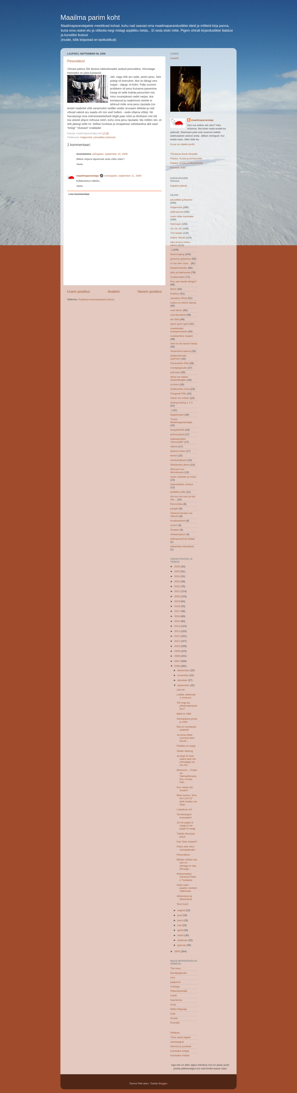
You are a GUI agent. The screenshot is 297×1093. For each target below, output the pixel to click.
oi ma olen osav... (180, 263)
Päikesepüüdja (178, 990)
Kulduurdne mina (180, 389)
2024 (177, 576)
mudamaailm (177, 277)
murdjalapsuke (178, 367)
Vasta (79, 164)
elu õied (174, 319)
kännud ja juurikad (180, 1046)
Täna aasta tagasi (180, 1037)
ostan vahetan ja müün (183, 476)
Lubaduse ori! (184, 809)
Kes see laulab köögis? (183, 281)
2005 (177, 951)
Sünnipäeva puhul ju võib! (187, 720)
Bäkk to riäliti (184, 713)
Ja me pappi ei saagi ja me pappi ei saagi (186, 825)
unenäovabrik (178, 314)
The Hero (175, 968)
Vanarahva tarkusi (180, 351)
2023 (177, 581)
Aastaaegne (177, 1041)
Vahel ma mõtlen (179, 398)
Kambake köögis (179, 1050)
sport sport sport (179, 323)
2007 (177, 661)
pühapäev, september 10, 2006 (110, 154)
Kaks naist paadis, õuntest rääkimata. (187, 888)
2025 (177, 571)
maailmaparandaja (87, 175)
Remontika (176, 504)
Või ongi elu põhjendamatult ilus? (187, 705)
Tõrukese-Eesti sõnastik (184, 154)
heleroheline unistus (181, 484)
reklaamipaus (177, 534)
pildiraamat (176, 211)
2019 (177, 601)
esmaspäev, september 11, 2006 (122, 175)
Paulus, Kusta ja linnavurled (186, 158)
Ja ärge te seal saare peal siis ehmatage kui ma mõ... (186, 760)
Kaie (172, 1013)
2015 (177, 621)
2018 (177, 606)
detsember (183, 670)
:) (171, 249)
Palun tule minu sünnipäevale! (186, 848)
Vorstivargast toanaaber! (184, 816)
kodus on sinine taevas (183, 302)
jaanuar (182, 945)
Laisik (173, 995)
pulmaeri (175, 372)
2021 (177, 591)
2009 (177, 651)
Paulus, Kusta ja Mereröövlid (186, 163)
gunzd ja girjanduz (180, 258)
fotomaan (175, 224)
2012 (177, 636)
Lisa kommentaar (79, 194)
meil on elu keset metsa (183, 343)
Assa (173, 1004)
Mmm (173, 289)
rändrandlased (178, 460)
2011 (177, 641)
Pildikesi (175, 1032)
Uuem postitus (78, 291)
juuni (180, 920)
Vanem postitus (149, 291)
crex (172, 977)
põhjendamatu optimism (178, 357)
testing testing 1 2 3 (181, 402)
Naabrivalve (177, 414)
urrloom (174, 384)
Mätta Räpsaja (178, 1009)
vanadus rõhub (178, 298)
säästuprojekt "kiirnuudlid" (177, 440)
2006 (177, 666)
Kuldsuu (175, 293)
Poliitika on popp (186, 745)
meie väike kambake (182, 216)
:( (171, 410)
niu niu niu (176, 228)
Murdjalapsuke (178, 973)
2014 (177, 626)
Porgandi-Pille (178, 393)
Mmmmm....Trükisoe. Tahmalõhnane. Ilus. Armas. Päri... (187, 776)
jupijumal (175, 982)
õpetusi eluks (177, 451)
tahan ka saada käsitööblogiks (179, 378)
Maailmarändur (178, 267)
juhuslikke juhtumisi (105, 137)
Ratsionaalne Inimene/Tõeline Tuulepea (186, 876)
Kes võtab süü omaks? (185, 789)
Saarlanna (176, 1000)
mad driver (176, 310)
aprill (180, 930)
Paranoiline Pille (179, 363)
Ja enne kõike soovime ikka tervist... (185, 737)
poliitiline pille (177, 491)
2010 (177, 646)
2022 (177, 586)
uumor (173, 525)
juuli (180, 915)
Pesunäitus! (76, 61)
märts (180, 935)
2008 (177, 656)
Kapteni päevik (178, 185)
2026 (177, 566)
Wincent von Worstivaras (177, 471)
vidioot (174, 446)
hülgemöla (86, 137)
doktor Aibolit (177, 237)
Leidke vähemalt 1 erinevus (186, 696)
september (183, 685)
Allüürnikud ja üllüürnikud (184, 898)
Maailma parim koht (90, 17)
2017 (177, 611)
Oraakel (174, 529)
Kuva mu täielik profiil (182, 144)
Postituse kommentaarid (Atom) (96, 299)
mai (179, 925)
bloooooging (177, 254)
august (181, 910)
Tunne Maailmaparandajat (181, 421)
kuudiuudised (177, 520)
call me (181, 689)
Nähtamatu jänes (180, 464)
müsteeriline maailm (181, 336)
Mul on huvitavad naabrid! (186, 728)
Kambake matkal (179, 1055)
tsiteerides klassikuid (182, 546)
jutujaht (174, 508)
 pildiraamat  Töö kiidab (182, 538)
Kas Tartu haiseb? (187, 841)
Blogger (162, 1083)
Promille (175, 1022)
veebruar (182, 940)
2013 (177, 631)
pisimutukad (177, 434)
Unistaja (175, 986)
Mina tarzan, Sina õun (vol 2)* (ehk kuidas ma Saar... (187, 800)
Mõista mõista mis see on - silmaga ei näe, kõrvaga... (187, 864)
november (183, 675)
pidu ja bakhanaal (180, 272)
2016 (177, 616)
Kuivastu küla (177, 167)
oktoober (182, 680)
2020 (177, 596)
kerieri (173, 455)
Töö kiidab (176, 233)
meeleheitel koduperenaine (178, 330)
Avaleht (114, 291)
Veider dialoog (185, 751)
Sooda (174, 1018)
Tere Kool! (182, 904)
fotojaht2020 (177, 429)
